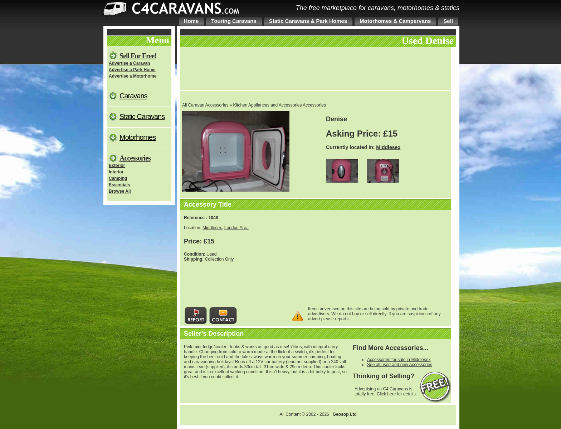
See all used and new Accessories (399, 364)
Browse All (120, 191)
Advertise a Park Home (132, 69)
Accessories (135, 158)
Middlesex (388, 147)
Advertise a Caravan (129, 63)
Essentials (119, 184)
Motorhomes (137, 137)
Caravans (133, 96)
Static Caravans (142, 116)
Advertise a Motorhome (132, 76)
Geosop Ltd (345, 414)
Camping (118, 178)
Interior (116, 171)
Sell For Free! (137, 56)
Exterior (117, 165)
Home (191, 21)
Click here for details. (397, 393)
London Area (236, 227)
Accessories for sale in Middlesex (398, 359)
